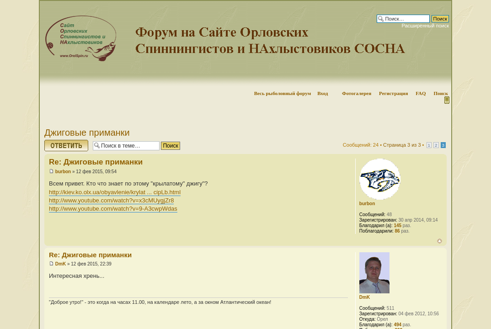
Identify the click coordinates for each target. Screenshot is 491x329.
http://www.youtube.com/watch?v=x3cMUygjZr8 (111, 200)
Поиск (440, 93)
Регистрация (393, 93)
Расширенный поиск (425, 25)
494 (397, 324)
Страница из (402, 145)
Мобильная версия (446, 100)
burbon (63, 171)
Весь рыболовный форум (282, 93)
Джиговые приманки (87, 132)
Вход (322, 93)
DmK (60, 263)
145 (397, 225)
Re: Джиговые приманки (96, 162)
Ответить (66, 145)
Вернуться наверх (439, 241)
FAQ (421, 93)
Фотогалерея (356, 93)
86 (397, 230)
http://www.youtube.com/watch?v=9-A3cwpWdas (113, 208)
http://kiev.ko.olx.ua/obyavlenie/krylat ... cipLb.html (115, 192)
